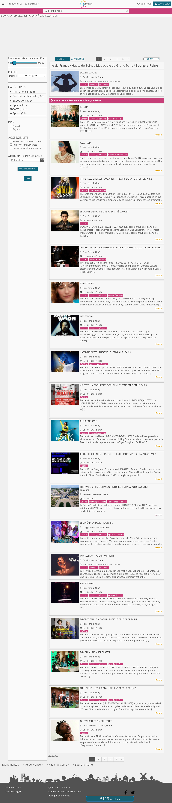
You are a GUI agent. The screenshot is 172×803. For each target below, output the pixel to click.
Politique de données (59, 795)
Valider (27, 179)
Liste (60, 58)
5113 (110, 798)
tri (143, 58)
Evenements (9, 764)
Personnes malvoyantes (25, 145)
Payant (16, 129)
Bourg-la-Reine (84, 764)
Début (12, 75)
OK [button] (42, 160)
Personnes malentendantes (27, 148)
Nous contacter (13, 787)
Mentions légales (13, 791)
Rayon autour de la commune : (23, 58)
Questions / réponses (59, 787)
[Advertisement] (86, 36)
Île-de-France (60, 65)
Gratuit (16, 126)
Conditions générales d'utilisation (65, 791)
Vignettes (77, 58)
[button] (27, 170)
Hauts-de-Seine (82, 65)
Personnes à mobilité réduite (27, 142)
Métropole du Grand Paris (114, 65)
